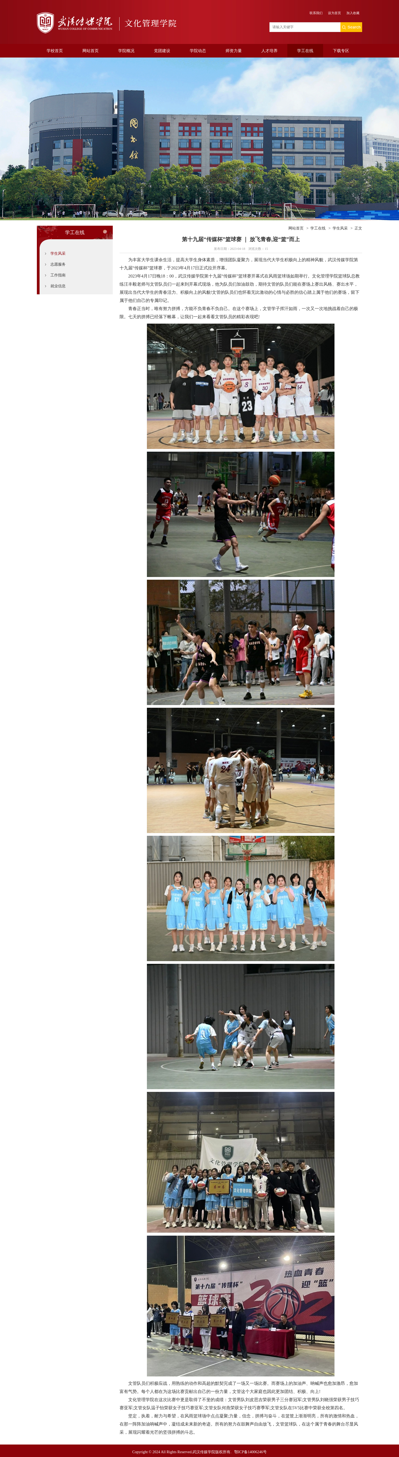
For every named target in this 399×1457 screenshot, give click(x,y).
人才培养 (269, 51)
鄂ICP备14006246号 (250, 1452)
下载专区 (341, 51)
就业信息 (58, 286)
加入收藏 (352, 13)
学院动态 (198, 51)
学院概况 (126, 51)
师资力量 (234, 51)
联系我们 (316, 13)
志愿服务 (58, 264)
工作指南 (58, 275)
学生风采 (58, 253)
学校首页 (55, 51)
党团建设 (162, 51)
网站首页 (90, 51)
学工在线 (305, 51)
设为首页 (334, 13)
